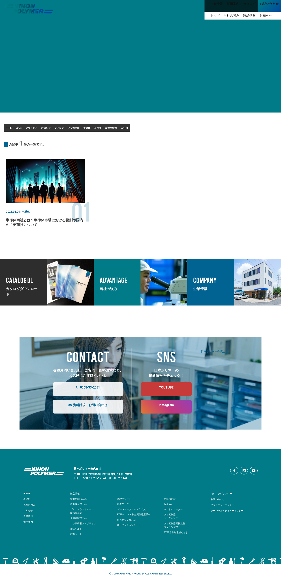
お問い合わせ (219, 501)
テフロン (108, 129)
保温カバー (170, 506)
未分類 (230, 129)
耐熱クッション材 (127, 522)
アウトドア (58, 129)
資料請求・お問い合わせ (84, 409)
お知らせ (84, 129)
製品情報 (75, 496)
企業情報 (28, 518)
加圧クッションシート (129, 527)
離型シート (76, 536)
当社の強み (30, 507)
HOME (27, 496)
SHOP (27, 501)
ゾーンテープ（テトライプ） (133, 511)
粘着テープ (123, 506)
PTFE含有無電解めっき (177, 534)
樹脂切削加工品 (79, 501)
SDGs (34, 129)
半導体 (159, 129)
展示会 (181, 129)
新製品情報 (206, 129)
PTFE (13, 129)
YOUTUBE (162, 391)
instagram (162, 409)
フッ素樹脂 (134, 129)
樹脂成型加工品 (79, 506)
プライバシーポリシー (224, 507)
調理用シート (124, 501)
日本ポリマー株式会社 (214, 354)
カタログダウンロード (224, 496)
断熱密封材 (170, 501)
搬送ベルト (76, 531)
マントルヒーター (174, 511)
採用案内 (28, 524)
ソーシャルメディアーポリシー (230, 513)
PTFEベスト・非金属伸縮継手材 (135, 516)
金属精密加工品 (79, 520)
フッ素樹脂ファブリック (84, 525)
